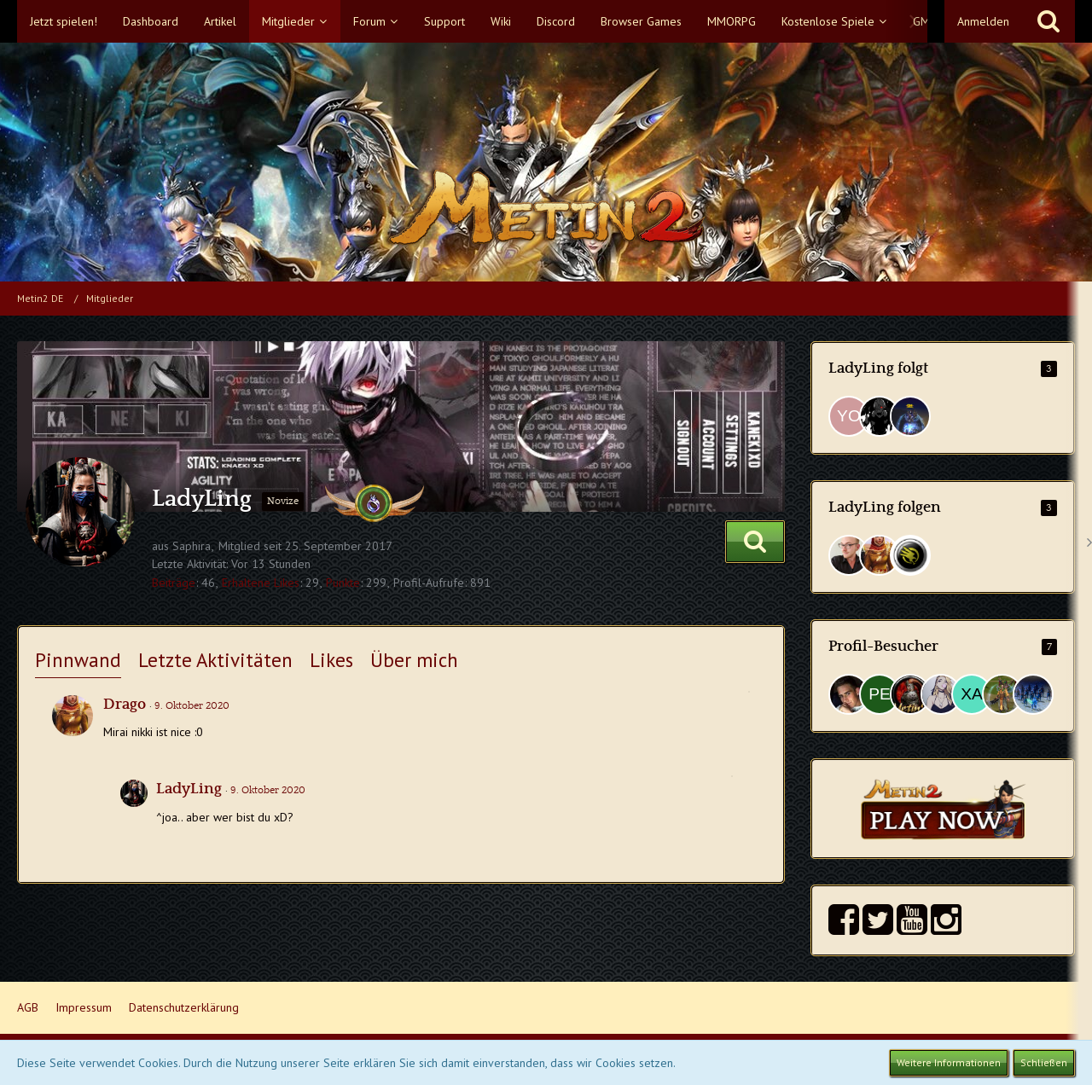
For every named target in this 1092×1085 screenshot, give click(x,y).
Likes (331, 659)
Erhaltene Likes (260, 582)
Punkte (343, 582)
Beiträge (173, 582)
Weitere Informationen (949, 1062)
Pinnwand (78, 659)
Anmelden (983, 21)
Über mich (414, 659)
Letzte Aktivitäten (215, 659)
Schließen (1043, 1062)
